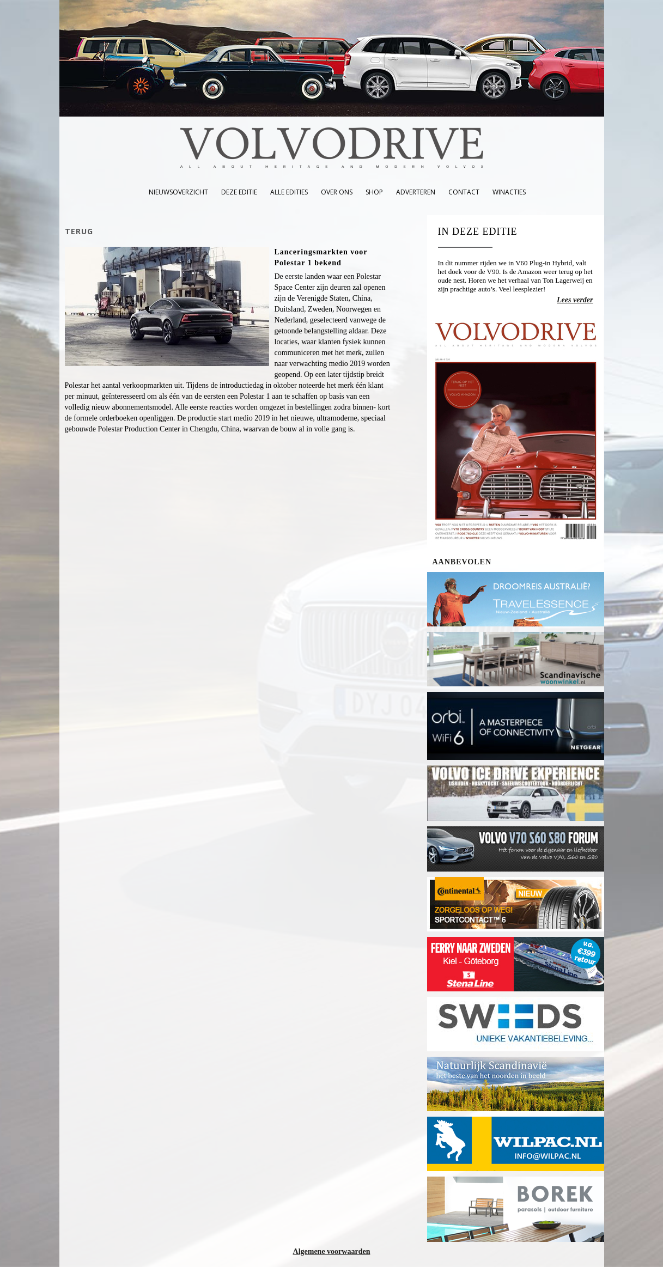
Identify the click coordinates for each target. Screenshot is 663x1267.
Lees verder (575, 300)
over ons (336, 192)
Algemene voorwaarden (331, 1251)
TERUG (79, 231)
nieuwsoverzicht (178, 192)
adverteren (415, 192)
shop (374, 192)
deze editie (239, 192)
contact (463, 192)
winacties (509, 192)
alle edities (289, 192)
